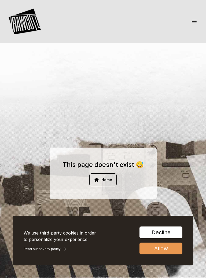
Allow (161, 248)
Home (103, 179)
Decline (161, 232)
